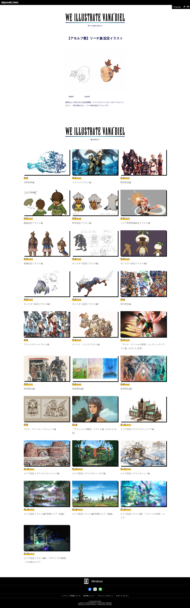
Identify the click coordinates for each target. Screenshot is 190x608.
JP (184, 7)
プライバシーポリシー (105, 596)
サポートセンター (122, 596)
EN (188, 7)
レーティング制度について (70, 596)
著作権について (88, 596)
